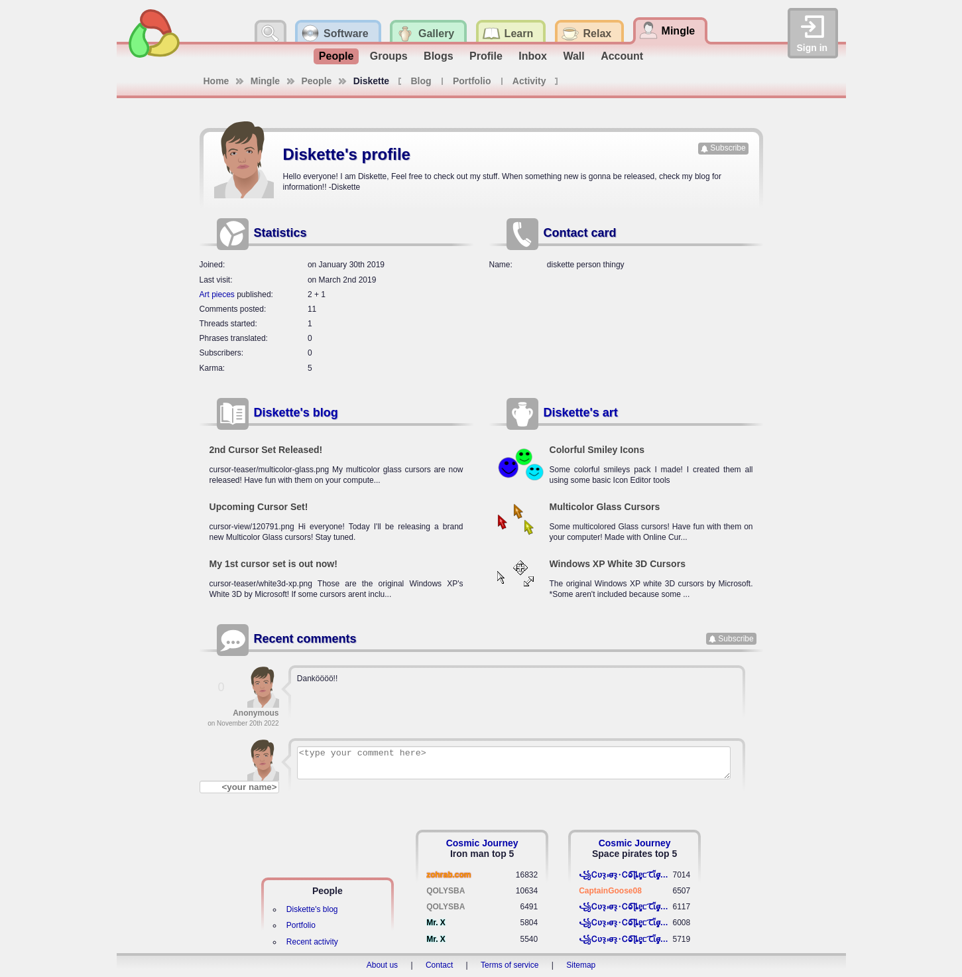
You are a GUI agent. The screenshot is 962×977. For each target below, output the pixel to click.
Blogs (438, 56)
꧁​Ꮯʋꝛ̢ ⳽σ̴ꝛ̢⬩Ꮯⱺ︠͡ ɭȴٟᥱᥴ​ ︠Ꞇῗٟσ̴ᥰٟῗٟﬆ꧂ (625, 874)
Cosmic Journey (482, 843)
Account (622, 56)
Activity (529, 81)
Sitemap (580, 965)
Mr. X (436, 922)
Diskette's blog (296, 412)
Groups (389, 56)
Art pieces (217, 294)
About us (382, 965)
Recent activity (312, 941)
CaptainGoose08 (610, 890)
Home (216, 81)
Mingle (265, 81)
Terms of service (509, 965)
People (336, 56)
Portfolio (472, 81)
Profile (486, 56)
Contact (439, 965)
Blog (421, 81)
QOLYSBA (445, 890)
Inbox (532, 56)
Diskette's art (581, 412)
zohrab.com (448, 874)
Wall (573, 56)
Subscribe (727, 148)
